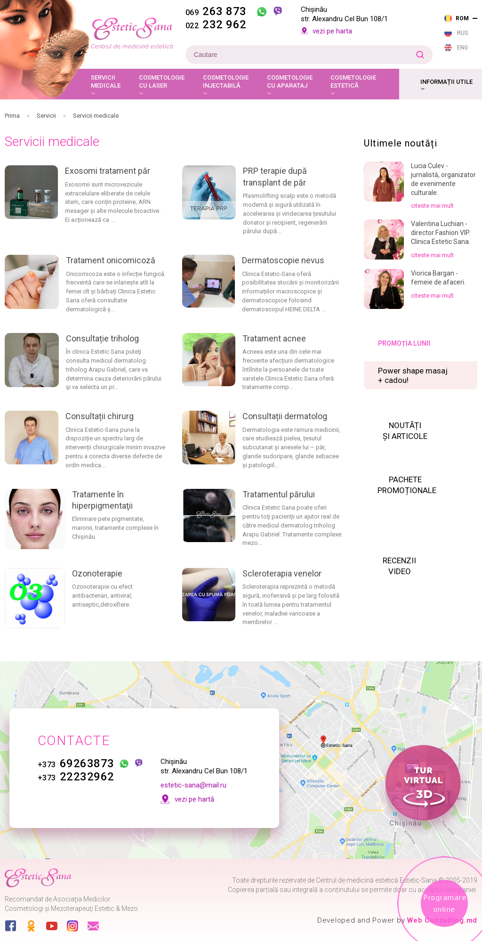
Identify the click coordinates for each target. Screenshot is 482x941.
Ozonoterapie (97, 573)
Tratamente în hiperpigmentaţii (102, 500)
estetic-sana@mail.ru (193, 785)
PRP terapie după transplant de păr (275, 176)
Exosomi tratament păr (107, 171)
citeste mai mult (432, 205)
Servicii (46, 115)
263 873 (216, 11)
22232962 (76, 776)
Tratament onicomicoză (110, 260)
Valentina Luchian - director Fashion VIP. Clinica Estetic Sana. (440, 232)
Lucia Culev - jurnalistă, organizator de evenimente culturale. (443, 179)
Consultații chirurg (99, 416)
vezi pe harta (332, 31)
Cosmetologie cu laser (162, 81)
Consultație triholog (102, 338)
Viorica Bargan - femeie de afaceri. (438, 277)
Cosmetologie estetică (353, 81)
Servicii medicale (105, 81)
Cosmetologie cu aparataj (290, 81)
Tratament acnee (274, 338)
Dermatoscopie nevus (283, 260)
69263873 (76, 763)
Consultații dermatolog (284, 416)
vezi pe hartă (194, 799)
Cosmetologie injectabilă (226, 81)
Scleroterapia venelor (281, 573)
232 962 (216, 24)
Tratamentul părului (278, 494)
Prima (12, 115)
